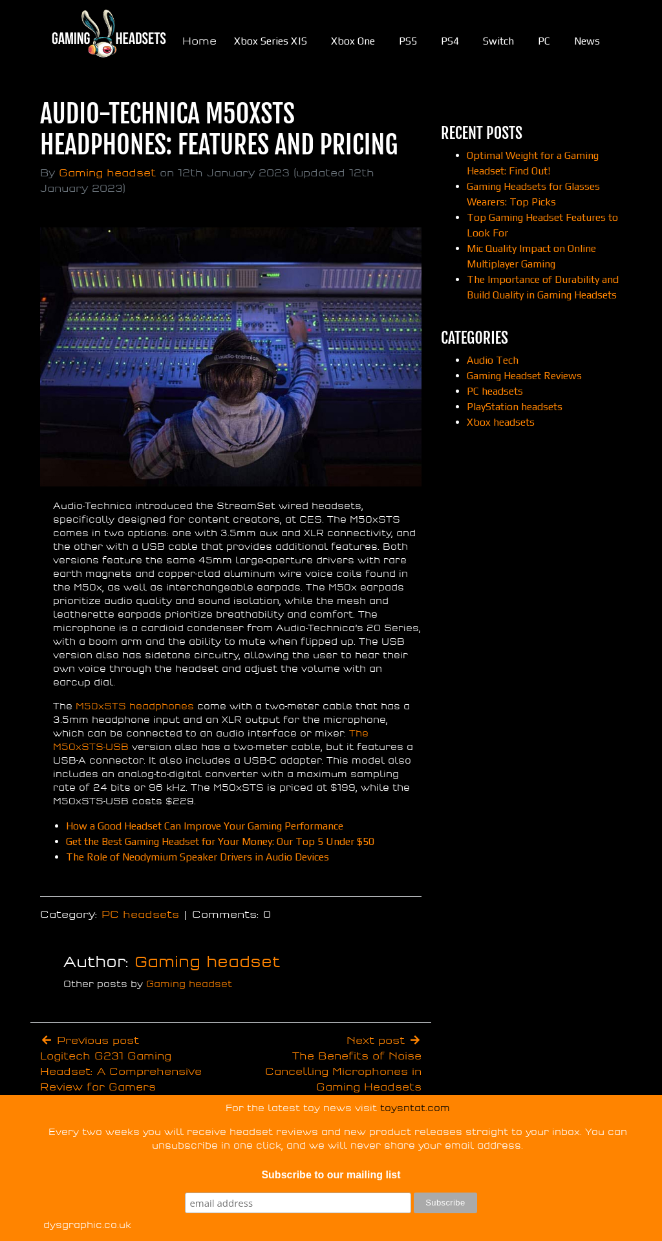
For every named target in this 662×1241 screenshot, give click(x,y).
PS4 (450, 41)
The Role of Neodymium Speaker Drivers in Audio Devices (197, 857)
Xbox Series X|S (270, 41)
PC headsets (140, 914)
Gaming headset (107, 173)
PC (544, 41)
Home (199, 41)
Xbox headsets (501, 422)
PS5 (408, 41)
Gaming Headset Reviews (524, 376)
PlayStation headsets (514, 407)
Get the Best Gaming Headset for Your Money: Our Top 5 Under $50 (220, 841)
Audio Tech (492, 360)
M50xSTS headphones (135, 706)
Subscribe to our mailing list (330, 1174)
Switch (498, 41)
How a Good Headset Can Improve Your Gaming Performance (204, 826)
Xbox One (353, 41)
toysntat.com (415, 1108)
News (587, 41)
